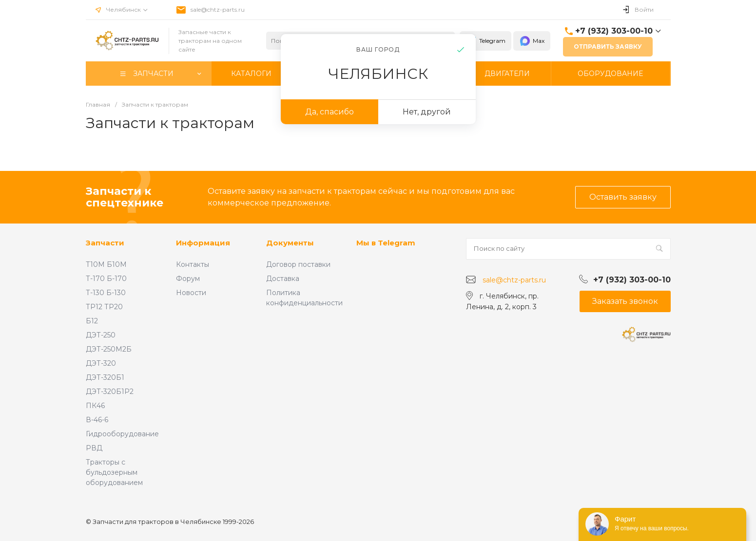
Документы (290, 242)
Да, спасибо (329, 111)
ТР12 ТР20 (104, 306)
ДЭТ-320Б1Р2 (110, 391)
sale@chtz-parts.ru (218, 9)
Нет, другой (427, 111)
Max (531, 41)
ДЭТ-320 (101, 363)
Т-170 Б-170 (106, 278)
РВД (94, 448)
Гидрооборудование (122, 433)
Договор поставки (298, 264)
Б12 (92, 321)
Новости (191, 292)
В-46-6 (97, 419)
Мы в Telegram (385, 242)
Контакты (192, 264)
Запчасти (105, 242)
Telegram (485, 41)
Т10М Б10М (106, 264)
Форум (188, 278)
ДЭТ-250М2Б (109, 349)
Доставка (282, 278)
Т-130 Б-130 (106, 292)
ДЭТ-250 (101, 335)
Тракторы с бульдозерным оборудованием (114, 472)
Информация (203, 242)
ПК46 (95, 405)
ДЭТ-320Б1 (105, 377)
